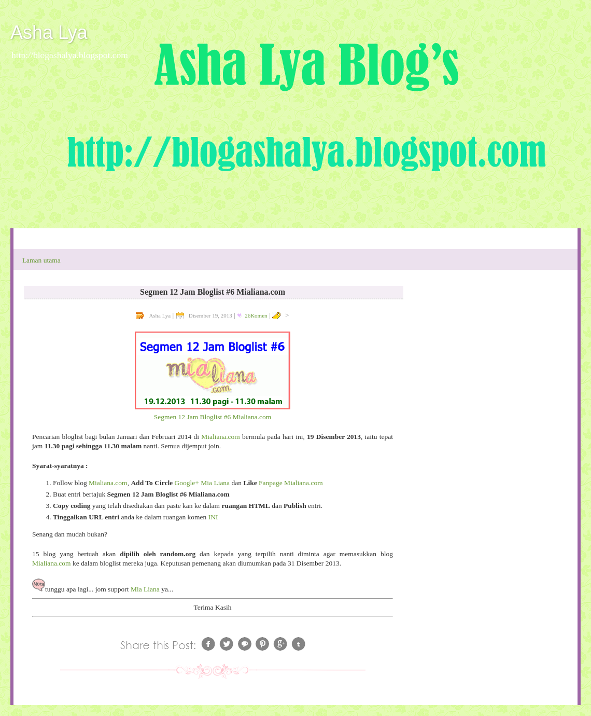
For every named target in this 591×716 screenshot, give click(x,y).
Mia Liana (145, 589)
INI (213, 517)
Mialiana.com (220, 436)
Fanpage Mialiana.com (291, 483)
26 (256, 315)
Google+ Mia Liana (202, 483)
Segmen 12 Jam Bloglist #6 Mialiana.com (212, 417)
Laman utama (41, 260)
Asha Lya (49, 32)
